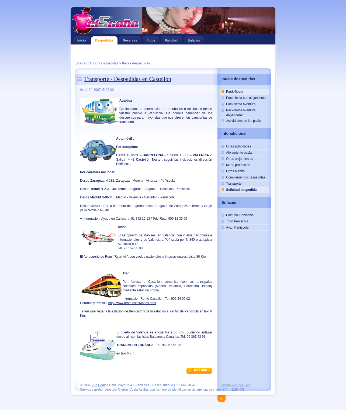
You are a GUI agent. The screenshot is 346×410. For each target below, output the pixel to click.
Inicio (81, 39)
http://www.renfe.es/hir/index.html (132, 303)
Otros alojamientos (239, 159)
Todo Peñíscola (237, 221)
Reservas (130, 39)
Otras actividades (238, 146)
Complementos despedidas (245, 177)
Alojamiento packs (239, 152)
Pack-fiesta (234, 92)
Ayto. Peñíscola (237, 227)
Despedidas (104, 39)
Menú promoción (238, 165)
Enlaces (194, 39)
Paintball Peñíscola (240, 215)
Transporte (234, 183)
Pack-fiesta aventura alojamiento (240, 112)
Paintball (173, 39)
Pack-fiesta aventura (240, 104)
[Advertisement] (173, 53)
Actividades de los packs (243, 121)
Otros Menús (235, 171)
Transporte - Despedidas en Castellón (127, 79)
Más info (200, 370)
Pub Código (99, 385)
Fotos (151, 39)
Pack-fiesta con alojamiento (246, 98)
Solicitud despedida (241, 190)
